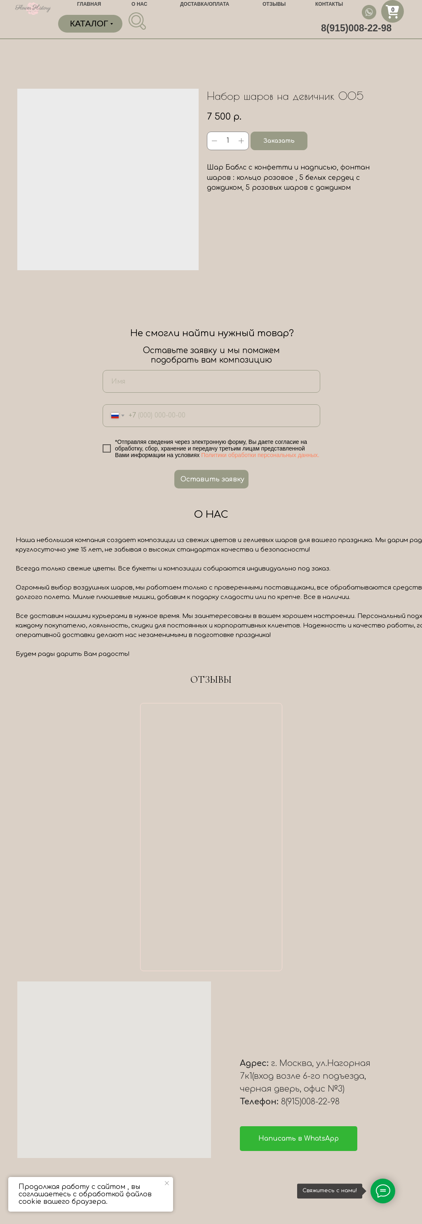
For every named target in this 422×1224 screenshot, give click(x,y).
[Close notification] (167, 1183)
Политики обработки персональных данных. (260, 455)
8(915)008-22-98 (356, 28)
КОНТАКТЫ (329, 4)
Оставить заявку (212, 479)
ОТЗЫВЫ (274, 4)
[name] (211, 381)
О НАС (139, 4)
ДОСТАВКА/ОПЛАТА (204, 4)
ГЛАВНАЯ (89, 4)
